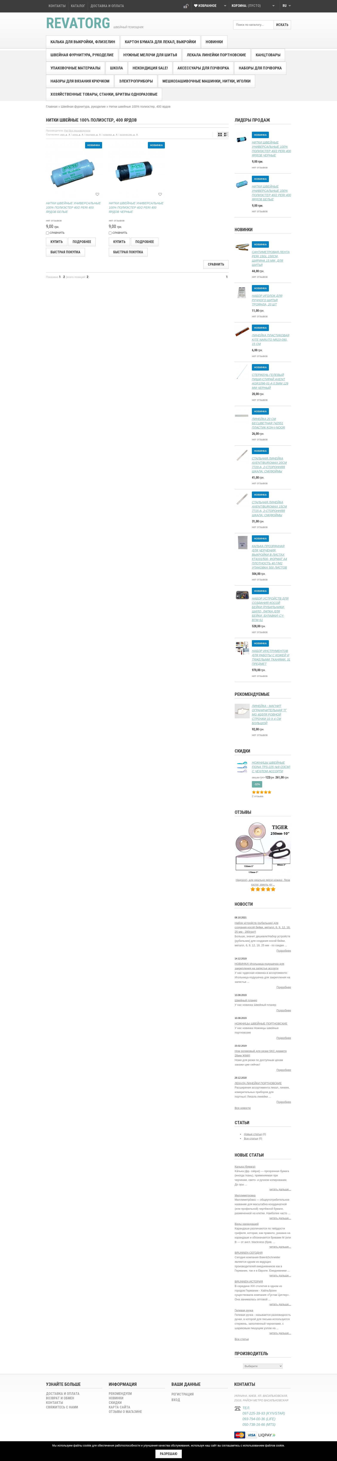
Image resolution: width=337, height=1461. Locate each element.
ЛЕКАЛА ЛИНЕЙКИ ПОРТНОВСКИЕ (258, 1083)
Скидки (242, 751)
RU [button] (287, 6)
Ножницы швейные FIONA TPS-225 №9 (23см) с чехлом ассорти (271, 767)
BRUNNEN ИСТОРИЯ (249, 1281)
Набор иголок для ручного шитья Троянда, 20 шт (267, 300)
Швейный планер (246, 1000)
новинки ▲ (109, 134)
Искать (282, 25)
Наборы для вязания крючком (80, 81)
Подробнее (284, 950)
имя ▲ (63, 134)
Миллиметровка (245, 1195)
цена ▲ (76, 134)
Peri (66, 130)
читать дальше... (280, 1189)
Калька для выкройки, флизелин (83, 41)
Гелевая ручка (244, 1310)
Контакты (54, 1403)
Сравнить (216, 264)
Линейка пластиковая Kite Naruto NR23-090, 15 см (270, 340)
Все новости (243, 1108)
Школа (116, 68)
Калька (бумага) (245, 1166)
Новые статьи (253, 1134)
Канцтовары (268, 54)
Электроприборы (136, 81)
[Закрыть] (168, 1454)
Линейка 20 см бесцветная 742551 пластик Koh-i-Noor (268, 423)
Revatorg (78, 23)
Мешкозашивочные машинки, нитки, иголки (206, 81)
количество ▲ (127, 134)
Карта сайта (119, 1407)
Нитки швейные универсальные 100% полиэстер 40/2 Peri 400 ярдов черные (136, 208)
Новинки (214, 41)
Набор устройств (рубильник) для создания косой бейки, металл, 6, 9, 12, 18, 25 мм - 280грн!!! (262, 927)
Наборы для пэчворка (260, 68)
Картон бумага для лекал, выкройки (160, 41)
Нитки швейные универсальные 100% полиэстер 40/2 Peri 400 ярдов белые (73, 208)
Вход (186, 6)
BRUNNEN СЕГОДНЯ (249, 1252)
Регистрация (183, 1394)
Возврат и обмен (60, 1398)
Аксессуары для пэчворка (203, 68)
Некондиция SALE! (150, 68)
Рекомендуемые (252, 694)
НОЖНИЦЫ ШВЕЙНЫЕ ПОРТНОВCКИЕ (261, 1023)
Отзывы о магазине (125, 1412)
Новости (244, 904)
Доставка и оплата (63, 1394)
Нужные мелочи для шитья (150, 54)
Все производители (79, 130)
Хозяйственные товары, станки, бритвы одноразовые (104, 94)
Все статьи (251, 1138)
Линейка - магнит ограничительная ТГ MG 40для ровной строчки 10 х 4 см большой (269, 714)
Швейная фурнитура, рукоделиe (82, 54)
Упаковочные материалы (75, 68)
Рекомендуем (120, 1394)
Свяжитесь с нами (62, 1407)
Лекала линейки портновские (216, 54)
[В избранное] (97, 194)
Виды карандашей (247, 1224)
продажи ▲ (92, 134)
